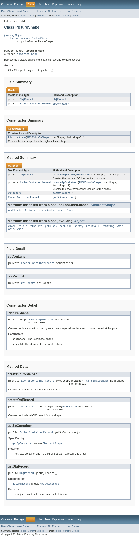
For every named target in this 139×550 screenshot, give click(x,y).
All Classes (74, 11)
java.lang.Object (13, 35)
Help (78, 4)
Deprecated (58, 4)
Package (19, 4)
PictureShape (17, 139)
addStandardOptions (21, 214)
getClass (51, 230)
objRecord (59, 101)
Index (71, 4)
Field (23, 15)
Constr (31, 15)
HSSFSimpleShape (38, 139)
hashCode (66, 230)
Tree (47, 4)
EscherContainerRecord (35, 105)
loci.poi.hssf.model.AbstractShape (29, 38)
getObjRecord (61, 196)
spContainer (61, 105)
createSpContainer (65, 185)
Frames (41, 11)
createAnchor (46, 214)
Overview (6, 4)
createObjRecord (64, 177)
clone (12, 230)
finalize (36, 230)
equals (23, 230)
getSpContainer (63, 201)
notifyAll (92, 230)
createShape (66, 214)
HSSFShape (83, 177)
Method (40, 15)
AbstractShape (27, 55)
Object (79, 225)
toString (108, 230)
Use (40, 4)
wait (120, 230)
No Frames (54, 11)
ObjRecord (26, 101)
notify (78, 230)
